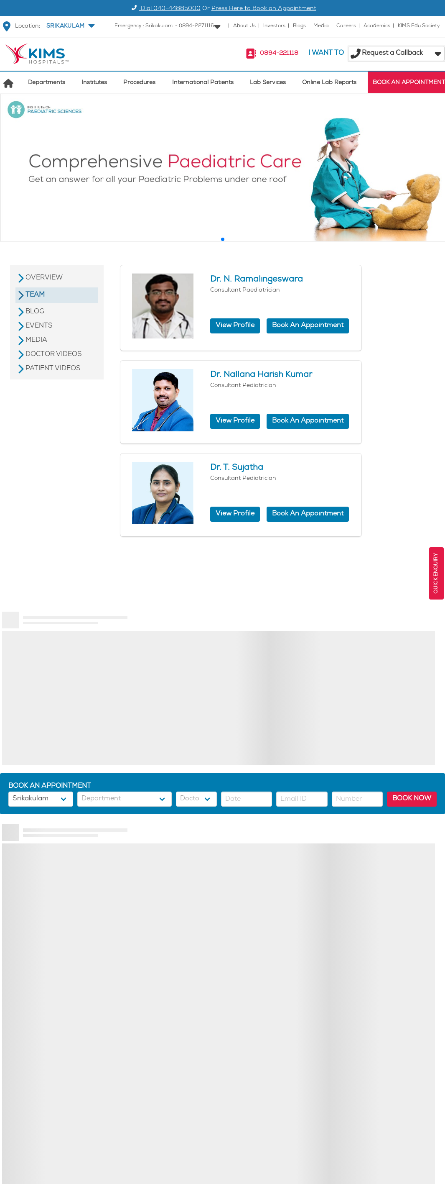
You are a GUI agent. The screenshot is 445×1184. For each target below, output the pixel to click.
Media (321, 26)
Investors (274, 26)
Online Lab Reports (329, 83)
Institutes (94, 83)
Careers (346, 26)
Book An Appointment (307, 326)
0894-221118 (279, 53)
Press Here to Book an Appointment (263, 9)
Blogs (299, 26)
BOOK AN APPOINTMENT (409, 83)
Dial (165, 9)
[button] (69, 26)
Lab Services (268, 83)
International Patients (203, 83)
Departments (46, 83)
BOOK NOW (411, 799)
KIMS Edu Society (419, 26)
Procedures (139, 83)
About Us (244, 26)
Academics (377, 26)
